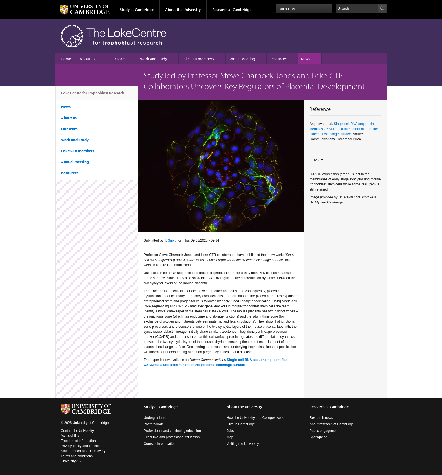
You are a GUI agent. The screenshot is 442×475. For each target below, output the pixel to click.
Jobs (230, 431)
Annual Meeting (241, 58)
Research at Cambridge (231, 9)
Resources (278, 58)
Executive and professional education (172, 437)
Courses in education (160, 444)
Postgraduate (154, 424)
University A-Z (71, 461)
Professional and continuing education (172, 431)
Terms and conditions (77, 456)
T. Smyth (171, 240)
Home (66, 58)
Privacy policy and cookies (81, 446)
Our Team (118, 58)
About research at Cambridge (332, 424)
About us (87, 58)
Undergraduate (155, 418)
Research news (321, 418)
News (305, 58)
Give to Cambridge (241, 424)
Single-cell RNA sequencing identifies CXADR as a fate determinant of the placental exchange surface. (344, 129)
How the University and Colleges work (255, 418)
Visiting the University (243, 444)
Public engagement (324, 431)
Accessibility (70, 436)
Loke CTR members (198, 58)
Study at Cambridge (137, 9)
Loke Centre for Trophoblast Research (92, 95)
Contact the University (77, 431)
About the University (183, 9)
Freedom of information (78, 441)
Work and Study (153, 58)
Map (230, 437)
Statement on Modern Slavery (83, 451)
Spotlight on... (320, 437)
